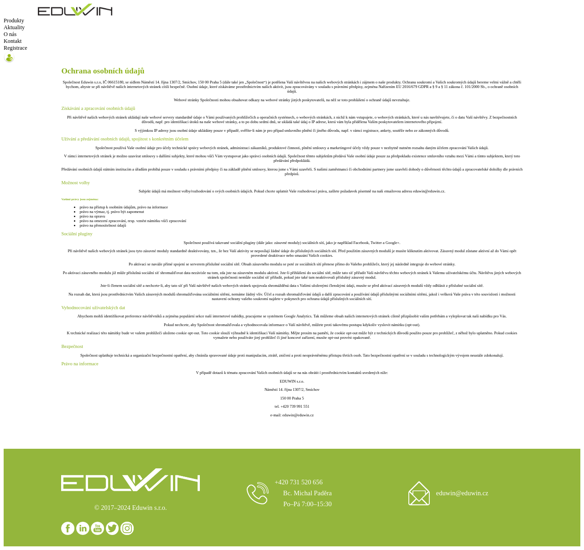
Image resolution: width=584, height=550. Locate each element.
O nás (10, 34)
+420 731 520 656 (299, 482)
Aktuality (14, 27)
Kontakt (12, 41)
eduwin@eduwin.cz (462, 493)
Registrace (15, 48)
